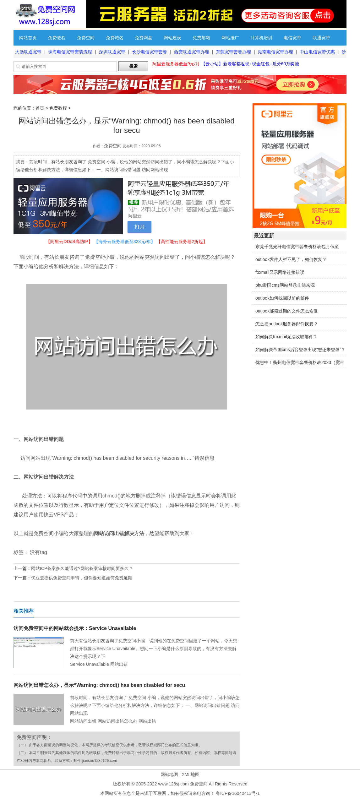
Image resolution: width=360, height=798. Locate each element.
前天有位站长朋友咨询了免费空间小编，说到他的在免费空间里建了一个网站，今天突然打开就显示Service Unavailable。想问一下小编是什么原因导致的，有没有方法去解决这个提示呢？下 (153, 648)
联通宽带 (321, 37)
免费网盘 (143, 37)
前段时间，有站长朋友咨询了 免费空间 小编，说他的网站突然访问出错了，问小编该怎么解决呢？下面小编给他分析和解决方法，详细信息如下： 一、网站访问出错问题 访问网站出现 (155, 705)
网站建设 (172, 37)
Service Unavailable (89, 664)
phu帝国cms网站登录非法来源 (285, 285)
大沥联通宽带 (28, 51)
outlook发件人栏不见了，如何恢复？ (291, 259)
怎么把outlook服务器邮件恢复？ (286, 323)
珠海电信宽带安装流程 (70, 51)
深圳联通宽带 (112, 51)
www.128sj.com (173, 783)
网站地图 (169, 774)
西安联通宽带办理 (191, 51)
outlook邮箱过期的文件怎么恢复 (286, 310)
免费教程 (57, 37)
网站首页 (28, 37)
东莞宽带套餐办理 (233, 51)
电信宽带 (292, 37)
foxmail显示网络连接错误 (279, 272)
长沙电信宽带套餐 (149, 51)
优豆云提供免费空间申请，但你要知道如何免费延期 (81, 577)
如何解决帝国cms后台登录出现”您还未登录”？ (300, 349)
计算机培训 (261, 37)
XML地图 (190, 774)
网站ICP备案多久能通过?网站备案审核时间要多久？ (82, 568)
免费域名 (114, 37)
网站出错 (119, 664)
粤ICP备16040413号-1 (238, 793)
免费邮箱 (201, 37)
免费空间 (86, 37)
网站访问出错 (83, 721)
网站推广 (230, 37)
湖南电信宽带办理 (275, 51)
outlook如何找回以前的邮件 (282, 298)
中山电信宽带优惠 (317, 51)
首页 (39, 108)
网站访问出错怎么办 (117, 721)
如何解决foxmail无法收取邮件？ (286, 336)
